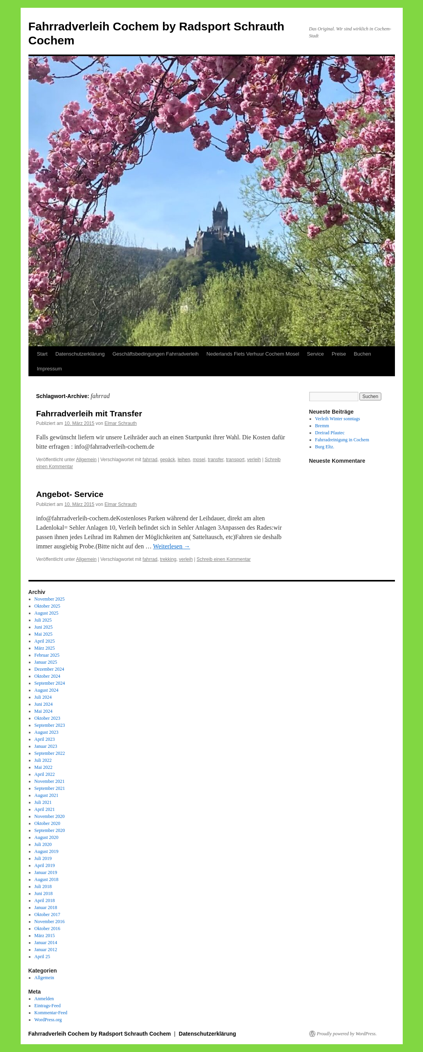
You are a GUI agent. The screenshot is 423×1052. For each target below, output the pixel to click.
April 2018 (44, 900)
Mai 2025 (43, 634)
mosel (199, 459)
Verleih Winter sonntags (337, 418)
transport (235, 459)
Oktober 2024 (47, 676)
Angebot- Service (70, 494)
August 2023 (46, 732)
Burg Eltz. (324, 446)
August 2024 (46, 690)
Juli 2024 (42, 697)
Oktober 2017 (47, 914)
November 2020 (49, 816)
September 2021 (49, 788)
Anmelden (44, 998)
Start (42, 354)
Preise (339, 354)
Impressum (49, 369)
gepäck (167, 459)
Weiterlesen (171, 546)
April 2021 (44, 809)
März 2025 (44, 648)
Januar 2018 (45, 907)
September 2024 (49, 683)
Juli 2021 (42, 802)
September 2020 (49, 830)
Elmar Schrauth (120, 423)
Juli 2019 (42, 858)
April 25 (42, 956)
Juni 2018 (43, 893)
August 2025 (46, 613)
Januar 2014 (45, 942)
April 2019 (44, 865)
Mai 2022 (43, 767)
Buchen (362, 354)
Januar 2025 (45, 662)
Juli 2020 (42, 844)
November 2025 (49, 599)
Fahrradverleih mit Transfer (89, 413)
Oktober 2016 (47, 928)
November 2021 (49, 781)
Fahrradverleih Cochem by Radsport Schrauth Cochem (100, 1034)
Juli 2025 (42, 620)
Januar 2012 (45, 949)
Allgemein (86, 459)
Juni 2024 (43, 704)
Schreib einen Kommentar (223, 559)
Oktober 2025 (47, 606)
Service (315, 354)
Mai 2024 (43, 711)
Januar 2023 (45, 746)
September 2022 (49, 753)
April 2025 (44, 641)
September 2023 (49, 725)
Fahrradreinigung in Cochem (342, 439)
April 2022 (44, 774)
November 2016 (49, 921)
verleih (254, 459)
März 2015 (44, 935)
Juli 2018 (42, 886)
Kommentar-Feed (50, 1012)
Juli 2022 (42, 760)
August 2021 (46, 795)
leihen (184, 459)
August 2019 (46, 851)
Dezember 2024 (49, 669)
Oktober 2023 (47, 718)
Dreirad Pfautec (330, 432)
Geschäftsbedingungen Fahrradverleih (155, 354)
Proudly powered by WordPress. (347, 1033)
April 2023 (44, 739)
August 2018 (46, 879)
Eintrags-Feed (47, 1005)
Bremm (322, 425)
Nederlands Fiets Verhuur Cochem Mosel (253, 354)
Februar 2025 (46, 655)
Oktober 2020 (47, 823)
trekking (168, 559)
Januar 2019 (45, 872)
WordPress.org (48, 1019)
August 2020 (46, 837)
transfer (215, 459)
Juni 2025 (43, 627)
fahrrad (150, 459)
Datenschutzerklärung (79, 354)
